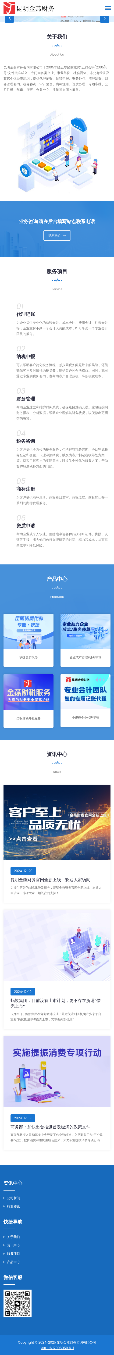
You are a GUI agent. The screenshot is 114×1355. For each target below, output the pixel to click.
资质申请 (25, 525)
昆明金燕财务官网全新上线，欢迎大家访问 (50, 879)
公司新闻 (12, 1197)
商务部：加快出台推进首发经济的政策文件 (50, 1126)
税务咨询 (25, 441)
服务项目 (12, 1253)
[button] (107, 8)
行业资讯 (12, 1206)
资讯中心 (12, 1244)
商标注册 (25, 488)
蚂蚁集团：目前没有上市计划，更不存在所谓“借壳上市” (56, 1003)
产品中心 (12, 1261)
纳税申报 (25, 356)
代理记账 (25, 314)
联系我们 (57, 235)
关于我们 (12, 1236)
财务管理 (25, 398)
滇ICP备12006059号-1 (57, 1347)
